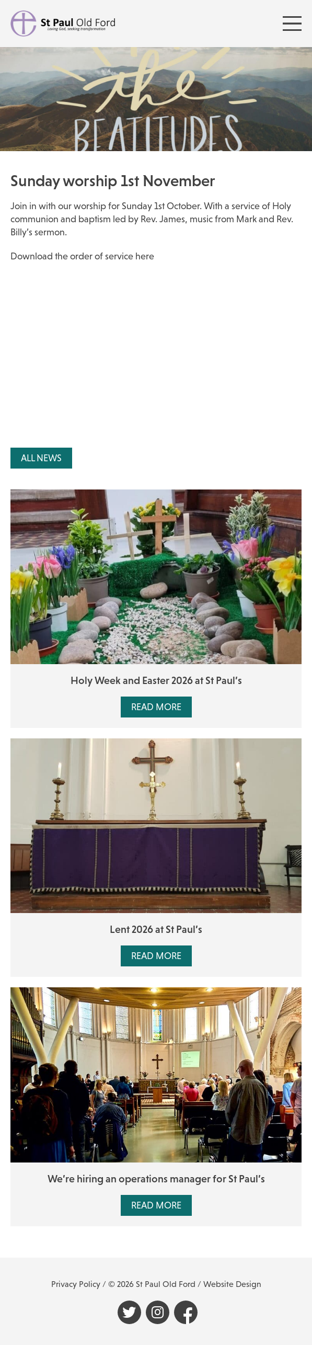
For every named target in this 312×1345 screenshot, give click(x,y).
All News (41, 458)
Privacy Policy (75, 1284)
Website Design (232, 1284)
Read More (156, 707)
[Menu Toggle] (292, 23)
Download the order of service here (82, 256)
